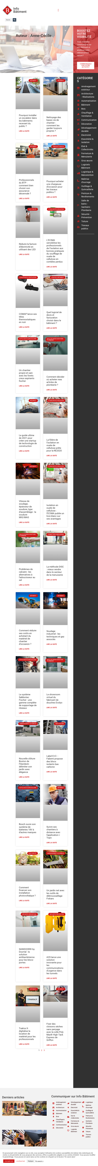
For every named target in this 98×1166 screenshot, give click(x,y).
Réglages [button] (31, 1161)
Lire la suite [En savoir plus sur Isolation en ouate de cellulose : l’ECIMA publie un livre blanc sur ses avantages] (51, 524)
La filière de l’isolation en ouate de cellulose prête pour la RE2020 (54, 445)
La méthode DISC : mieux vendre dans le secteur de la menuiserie (55, 570)
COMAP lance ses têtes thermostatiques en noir (28, 318)
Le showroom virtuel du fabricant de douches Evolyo (54, 698)
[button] (58, 10)
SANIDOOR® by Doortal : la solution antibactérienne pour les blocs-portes (27, 956)
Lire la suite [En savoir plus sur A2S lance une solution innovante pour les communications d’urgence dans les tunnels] (51, 978)
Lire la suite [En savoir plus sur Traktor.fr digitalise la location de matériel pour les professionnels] (24, 1044)
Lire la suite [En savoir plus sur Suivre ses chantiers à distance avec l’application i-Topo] (51, 843)
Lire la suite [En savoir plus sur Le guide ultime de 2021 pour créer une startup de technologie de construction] (24, 451)
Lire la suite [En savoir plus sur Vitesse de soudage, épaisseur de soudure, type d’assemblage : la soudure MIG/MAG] (24, 522)
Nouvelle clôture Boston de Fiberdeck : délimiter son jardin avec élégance (27, 765)
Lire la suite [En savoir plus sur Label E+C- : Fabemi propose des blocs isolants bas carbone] (51, 772)
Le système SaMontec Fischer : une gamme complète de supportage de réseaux (28, 701)
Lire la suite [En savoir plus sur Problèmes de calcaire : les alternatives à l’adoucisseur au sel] (24, 585)
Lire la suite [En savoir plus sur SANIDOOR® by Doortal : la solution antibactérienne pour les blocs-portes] (24, 968)
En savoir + (39, 1161)
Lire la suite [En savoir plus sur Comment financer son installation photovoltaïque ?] (24, 901)
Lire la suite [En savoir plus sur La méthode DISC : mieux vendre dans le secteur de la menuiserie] (51, 580)
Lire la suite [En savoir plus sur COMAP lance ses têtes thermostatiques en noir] (24, 327)
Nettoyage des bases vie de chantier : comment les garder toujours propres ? (54, 124)
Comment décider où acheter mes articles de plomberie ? (55, 381)
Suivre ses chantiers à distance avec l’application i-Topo (53, 832)
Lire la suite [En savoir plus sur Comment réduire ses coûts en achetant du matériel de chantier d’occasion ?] (24, 649)
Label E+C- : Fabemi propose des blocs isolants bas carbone (54, 761)
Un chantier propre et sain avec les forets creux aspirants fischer (26, 375)
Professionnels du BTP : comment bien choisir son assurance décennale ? (26, 187)
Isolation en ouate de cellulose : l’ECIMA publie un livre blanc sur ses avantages (55, 512)
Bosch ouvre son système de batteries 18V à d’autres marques (27, 828)
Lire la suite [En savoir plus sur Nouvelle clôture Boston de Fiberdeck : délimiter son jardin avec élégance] (24, 777)
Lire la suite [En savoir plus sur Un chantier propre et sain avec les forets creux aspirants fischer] (24, 386)
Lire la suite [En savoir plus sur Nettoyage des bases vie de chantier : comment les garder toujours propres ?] (51, 136)
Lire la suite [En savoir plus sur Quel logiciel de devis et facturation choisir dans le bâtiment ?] (51, 328)
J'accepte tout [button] (9, 1161)
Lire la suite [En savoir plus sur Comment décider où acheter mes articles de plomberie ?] (51, 390)
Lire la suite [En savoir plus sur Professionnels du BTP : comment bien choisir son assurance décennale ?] (24, 198)
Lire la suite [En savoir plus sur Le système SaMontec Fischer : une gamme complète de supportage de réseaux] (24, 713)
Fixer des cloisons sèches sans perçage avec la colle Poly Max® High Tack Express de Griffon (54, 1032)
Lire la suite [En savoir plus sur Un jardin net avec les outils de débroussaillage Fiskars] (51, 903)
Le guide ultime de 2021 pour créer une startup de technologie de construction (28, 440)
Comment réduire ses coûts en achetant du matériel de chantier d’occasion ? (27, 637)
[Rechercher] (14, 20)
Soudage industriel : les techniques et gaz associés (55, 635)
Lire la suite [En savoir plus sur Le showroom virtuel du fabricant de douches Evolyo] (51, 708)
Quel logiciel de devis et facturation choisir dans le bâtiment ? (54, 317)
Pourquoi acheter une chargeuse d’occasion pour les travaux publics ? (55, 186)
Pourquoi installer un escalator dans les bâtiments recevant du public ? (28, 120)
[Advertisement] (42, 1069)
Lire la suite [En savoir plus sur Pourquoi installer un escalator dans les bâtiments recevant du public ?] (24, 131)
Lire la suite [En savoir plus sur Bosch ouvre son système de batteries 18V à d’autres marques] (24, 837)
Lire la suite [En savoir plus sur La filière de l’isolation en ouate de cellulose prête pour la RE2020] (51, 456)
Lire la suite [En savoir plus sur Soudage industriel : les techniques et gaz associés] (51, 644)
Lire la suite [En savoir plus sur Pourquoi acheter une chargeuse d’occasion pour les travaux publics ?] (51, 197)
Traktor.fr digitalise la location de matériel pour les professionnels (27, 1034)
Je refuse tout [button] (20, 1161)
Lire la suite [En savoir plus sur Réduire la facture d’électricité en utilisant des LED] (24, 254)
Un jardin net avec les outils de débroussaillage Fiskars (55, 894)
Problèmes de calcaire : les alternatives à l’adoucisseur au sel (27, 574)
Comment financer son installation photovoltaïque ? (27, 891)
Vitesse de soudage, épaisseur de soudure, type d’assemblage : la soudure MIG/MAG (27, 509)
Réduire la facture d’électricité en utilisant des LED (27, 247)
